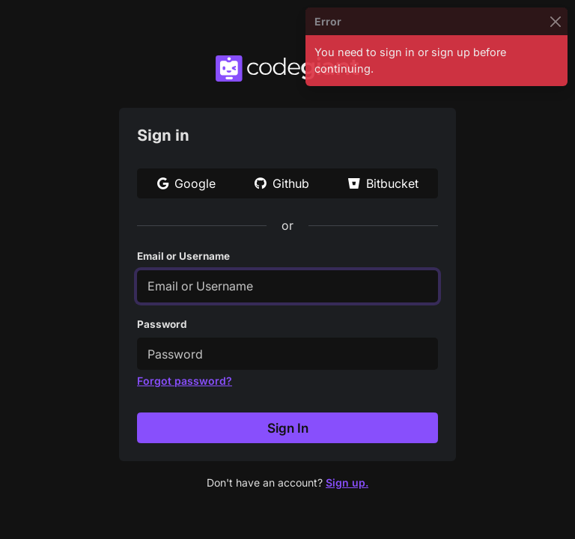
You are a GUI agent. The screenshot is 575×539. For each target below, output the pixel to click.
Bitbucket (383, 183)
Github (282, 183)
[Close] (555, 21)
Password (162, 324)
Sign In (287, 428)
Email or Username (183, 256)
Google (186, 183)
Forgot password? (184, 380)
